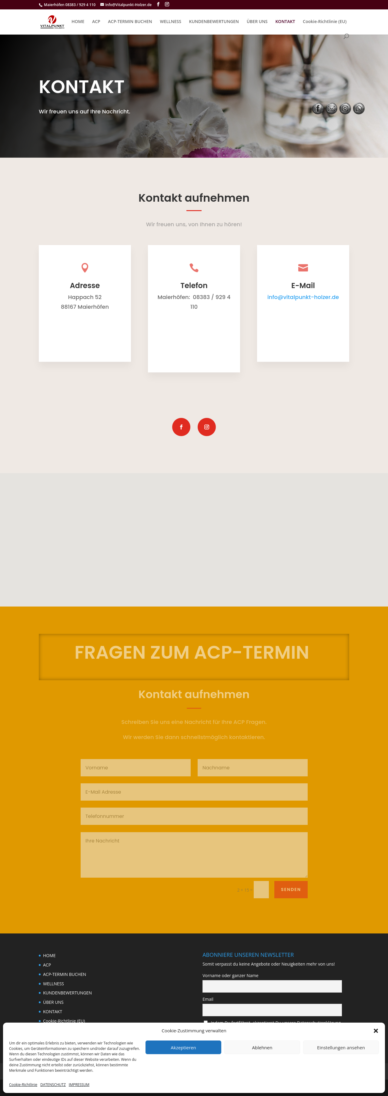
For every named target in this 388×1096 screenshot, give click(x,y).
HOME (78, 21)
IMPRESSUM (79, 1084)
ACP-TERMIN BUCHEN (130, 21)
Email (207, 999)
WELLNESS (170, 21)
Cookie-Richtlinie (23, 1084)
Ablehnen (262, 1047)
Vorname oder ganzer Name (230, 975)
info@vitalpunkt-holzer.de (303, 297)
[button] (376, 1031)
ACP (96, 21)
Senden (291, 889)
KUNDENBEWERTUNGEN (214, 21)
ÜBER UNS (257, 21)
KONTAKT (285, 21)
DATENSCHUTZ (53, 1084)
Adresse (85, 286)
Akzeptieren (183, 1047)
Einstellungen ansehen (341, 1047)
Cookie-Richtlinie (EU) (324, 21)
